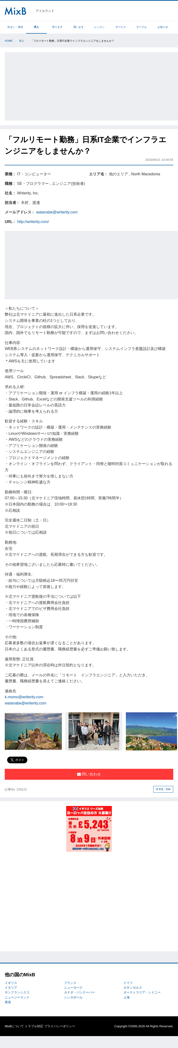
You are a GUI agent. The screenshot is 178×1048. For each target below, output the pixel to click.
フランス (70, 983)
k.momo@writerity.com (24, 697)
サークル (141, 26)
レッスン (99, 26)
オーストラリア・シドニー (142, 992)
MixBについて (14, 1026)
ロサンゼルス (133, 987)
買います (78, 26)
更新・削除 (163, 789)
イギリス (11, 983)
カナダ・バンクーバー (79, 992)
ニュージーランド (17, 997)
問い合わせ (89, 774)
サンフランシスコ (17, 992)
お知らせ (163, 26)
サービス (120, 26)
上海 (127, 997)
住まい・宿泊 (15, 26)
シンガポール (73, 997)
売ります (57, 26)
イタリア (11, 987)
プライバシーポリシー (59, 1026)
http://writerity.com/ (33, 222)
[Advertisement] (91, 85)
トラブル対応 (34, 1026)
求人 (36, 26)
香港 (8, 1002)
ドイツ (128, 983)
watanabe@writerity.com (57, 212)
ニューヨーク (73, 987)
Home (9, 40)
